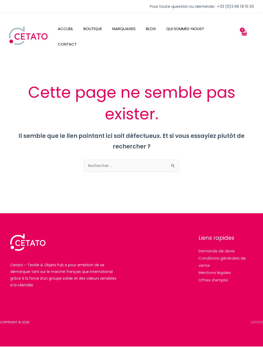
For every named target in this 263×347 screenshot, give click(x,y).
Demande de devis (217, 251)
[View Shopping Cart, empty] (244, 36)
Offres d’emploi (213, 280)
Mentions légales (215, 272)
